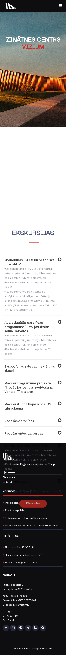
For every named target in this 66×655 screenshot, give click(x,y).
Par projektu (12, 503)
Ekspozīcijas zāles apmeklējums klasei (33, 448)
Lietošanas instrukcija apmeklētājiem (26, 518)
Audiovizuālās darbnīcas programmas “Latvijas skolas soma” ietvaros (33, 417)
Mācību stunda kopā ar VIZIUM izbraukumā (33, 485)
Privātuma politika (15, 510)
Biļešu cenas (11, 536)
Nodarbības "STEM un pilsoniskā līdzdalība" (33, 364)
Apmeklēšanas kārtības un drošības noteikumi (31, 525)
